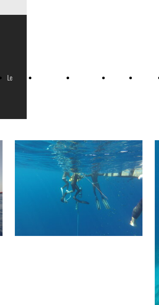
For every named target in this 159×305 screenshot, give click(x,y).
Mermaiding (88, 77)
